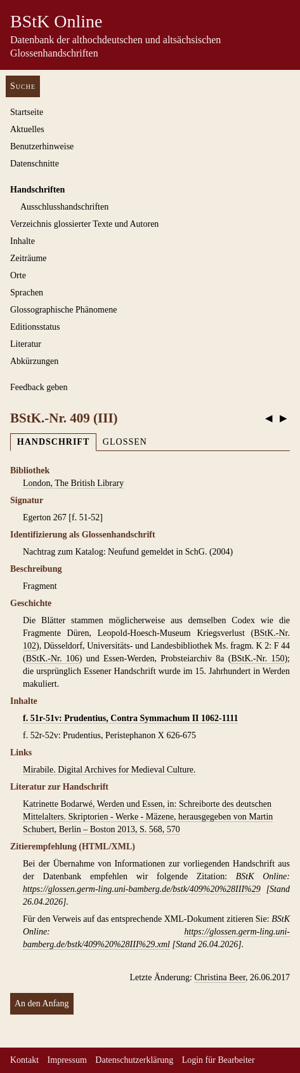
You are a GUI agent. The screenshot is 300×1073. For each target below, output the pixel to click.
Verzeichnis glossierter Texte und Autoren (84, 224)
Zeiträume (28, 258)
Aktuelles (27, 129)
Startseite (26, 112)
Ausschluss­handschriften (64, 207)
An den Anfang (42, 1003)
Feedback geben (39, 387)
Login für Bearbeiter (218, 1060)
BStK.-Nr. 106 (52, 658)
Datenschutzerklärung (134, 1060)
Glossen (125, 442)
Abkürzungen (34, 361)
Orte (18, 275)
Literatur (25, 344)
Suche (23, 86)
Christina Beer (219, 977)
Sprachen (26, 292)
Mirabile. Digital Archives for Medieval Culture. (109, 769)
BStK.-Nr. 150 (257, 658)
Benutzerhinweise (42, 146)
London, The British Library (73, 483)
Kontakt (24, 1060)
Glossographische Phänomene (63, 309)
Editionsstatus (35, 327)
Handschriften (37, 189)
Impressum (67, 1060)
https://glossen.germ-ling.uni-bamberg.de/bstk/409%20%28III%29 (142, 889)
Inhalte (22, 241)
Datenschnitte (34, 163)
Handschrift (53, 442)
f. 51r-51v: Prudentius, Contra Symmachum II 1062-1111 (130, 718)
